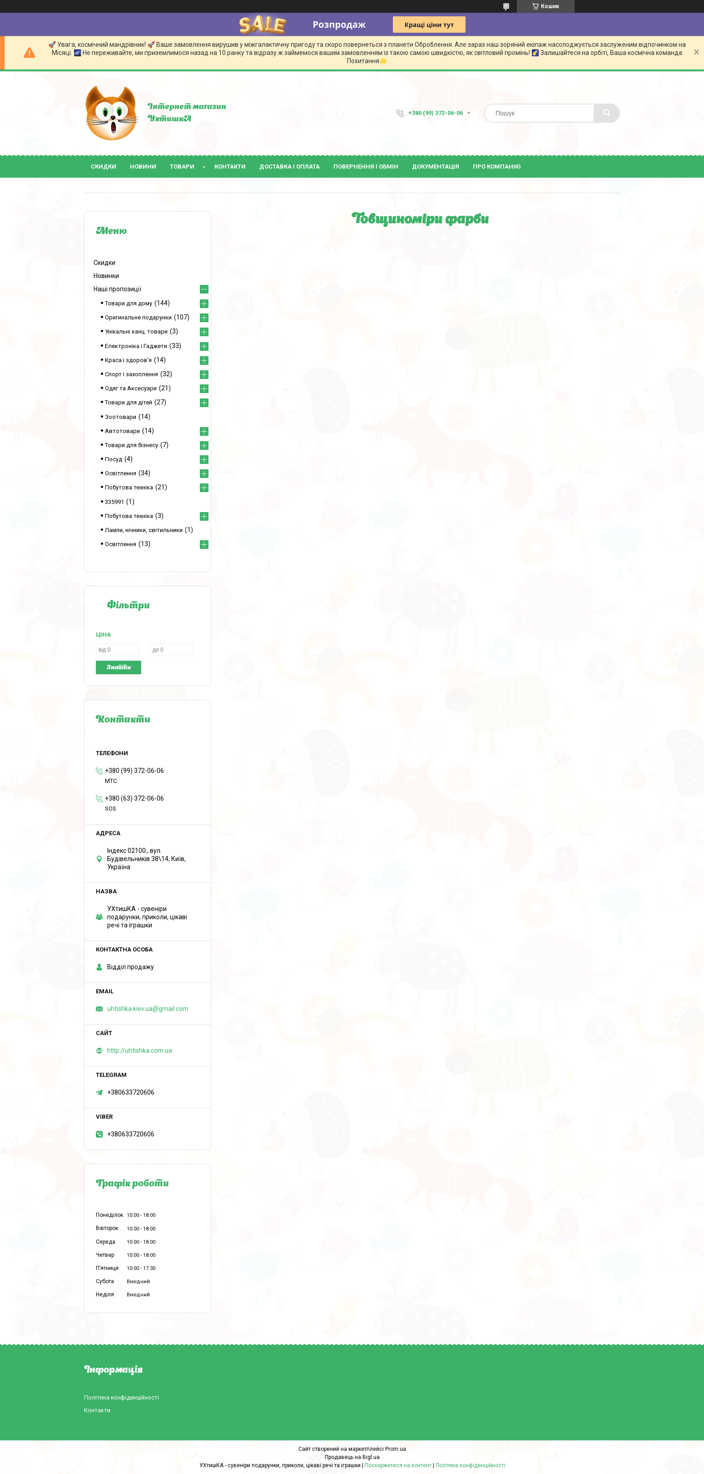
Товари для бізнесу (131, 445)
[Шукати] (607, 113)
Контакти (230, 166)
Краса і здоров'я (128, 360)
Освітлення (120, 473)
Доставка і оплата (289, 166)
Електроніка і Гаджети (136, 346)
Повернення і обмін (365, 166)
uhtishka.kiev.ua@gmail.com (147, 1008)
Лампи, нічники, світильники (144, 530)
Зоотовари (120, 416)
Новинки (106, 275)
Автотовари (122, 431)
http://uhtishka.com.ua (139, 1050)
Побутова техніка (129, 487)
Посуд (113, 459)
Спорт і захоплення (131, 374)
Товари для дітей (128, 402)
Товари (182, 166)
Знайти (119, 668)
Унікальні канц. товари (136, 331)
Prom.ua (395, 1449)
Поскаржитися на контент (398, 1465)
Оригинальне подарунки (138, 317)
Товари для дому (128, 303)
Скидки (103, 166)
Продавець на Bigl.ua (352, 1457)
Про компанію (497, 166)
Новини (143, 166)
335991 (114, 501)
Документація (435, 166)
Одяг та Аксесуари (131, 388)
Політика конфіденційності (121, 1397)
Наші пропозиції (117, 289)
